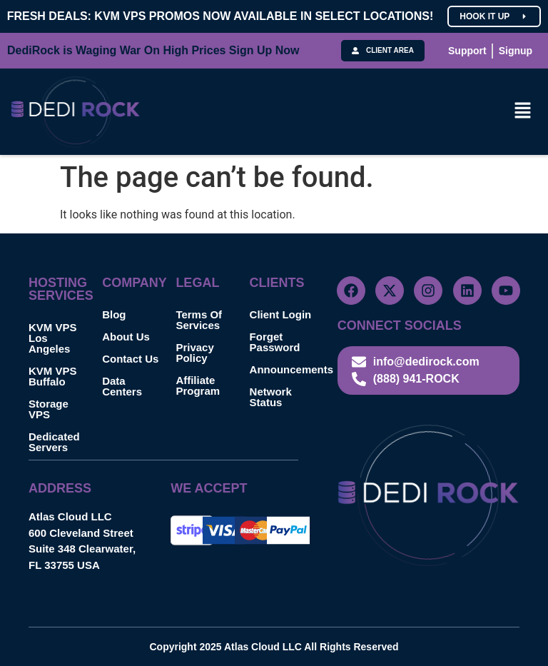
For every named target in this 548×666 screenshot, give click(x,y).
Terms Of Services (199, 319)
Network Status (271, 396)
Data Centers (122, 386)
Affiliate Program (198, 385)
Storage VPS (48, 409)
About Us (126, 337)
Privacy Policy (194, 352)
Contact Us (130, 359)
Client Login (281, 314)
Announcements (286, 369)
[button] (523, 111)
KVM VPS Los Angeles (53, 338)
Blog (114, 314)
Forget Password (275, 342)
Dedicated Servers (54, 441)
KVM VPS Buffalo (53, 376)
